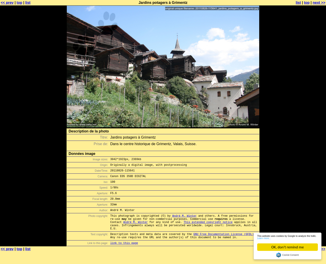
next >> (319, 3)
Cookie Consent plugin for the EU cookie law (287, 254)
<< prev (7, 3)
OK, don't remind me (287, 247)
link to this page (124, 255)
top (19, 3)
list (28, 3)
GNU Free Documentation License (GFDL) (223, 245)
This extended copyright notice (208, 231)
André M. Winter (184, 223)
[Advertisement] (308, 112)
